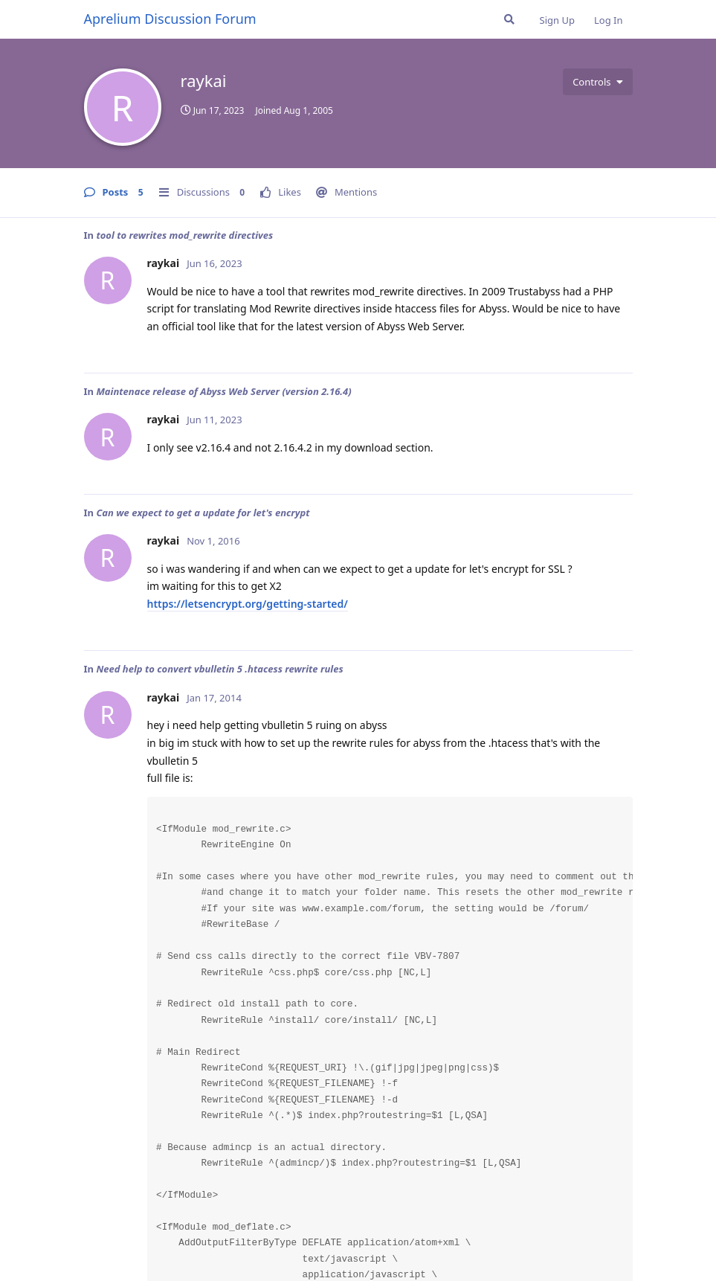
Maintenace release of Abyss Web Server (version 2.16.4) (223, 391)
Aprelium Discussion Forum (170, 19)
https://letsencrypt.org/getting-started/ (247, 604)
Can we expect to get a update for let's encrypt (202, 512)
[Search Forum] (509, 19)
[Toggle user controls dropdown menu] (597, 81)
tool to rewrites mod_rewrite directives (184, 235)
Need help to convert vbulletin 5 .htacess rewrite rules (219, 668)
